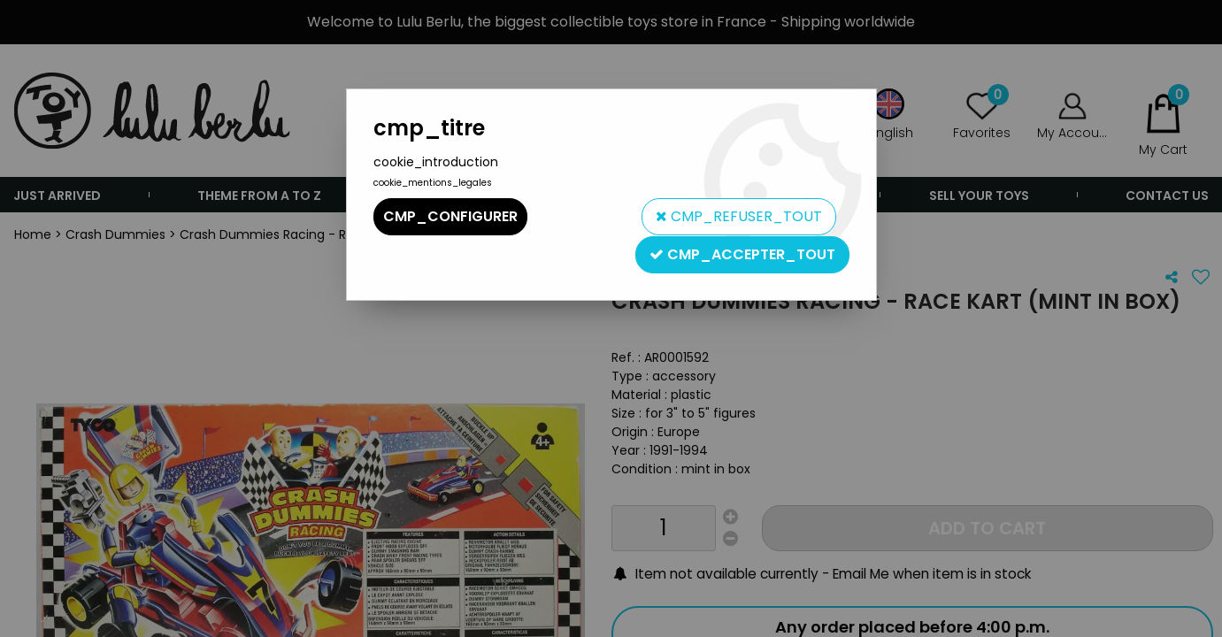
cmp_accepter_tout (742, 253)
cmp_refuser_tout (738, 216)
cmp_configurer (450, 216)
